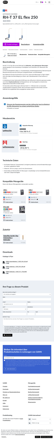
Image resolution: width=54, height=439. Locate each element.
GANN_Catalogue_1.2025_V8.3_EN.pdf (15, 266)
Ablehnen (38, 436)
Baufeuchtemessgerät (33, 392)
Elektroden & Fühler (38, 49)
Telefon (28, 302)
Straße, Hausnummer (7, 311)
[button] (37, 199)
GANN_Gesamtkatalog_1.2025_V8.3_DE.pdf (17, 261)
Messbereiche (23, 54)
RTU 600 (6, 207)
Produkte (5, 386)
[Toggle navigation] (49, 2)
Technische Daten (32, 54)
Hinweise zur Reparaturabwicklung (11, 392)
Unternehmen (30, 307)
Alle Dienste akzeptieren (46, 436)
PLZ (28, 311)
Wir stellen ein (6, 397)
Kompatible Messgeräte (44, 54)
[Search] (46, 2)
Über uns (5, 395)
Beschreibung (25, 44)
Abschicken (7, 335)
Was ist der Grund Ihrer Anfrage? (9, 292)
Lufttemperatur (8, 147)
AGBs (4, 403)
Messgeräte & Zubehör (13, 49)
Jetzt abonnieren (10, 369)
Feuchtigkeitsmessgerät (34, 386)
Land (4, 307)
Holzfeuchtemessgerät (33, 389)
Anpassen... (4, 436)
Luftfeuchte (7, 130)
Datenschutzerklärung (20, 434)
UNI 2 (30, 190)
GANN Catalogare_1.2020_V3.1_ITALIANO (16, 271)
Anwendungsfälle (38, 44)
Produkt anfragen (11, 44)
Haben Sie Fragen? (12, 55)
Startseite (5, 49)
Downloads (5, 389)
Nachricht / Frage (6, 316)
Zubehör (31, 49)
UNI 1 (5, 190)
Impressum (5, 406)
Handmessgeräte (23, 49)
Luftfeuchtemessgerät (33, 395)
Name (4, 297)
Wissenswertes (32, 402)
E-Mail (4, 302)
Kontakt (5, 400)
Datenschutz (6, 409)
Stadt (37, 311)
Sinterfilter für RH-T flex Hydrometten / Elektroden (10, 238)
